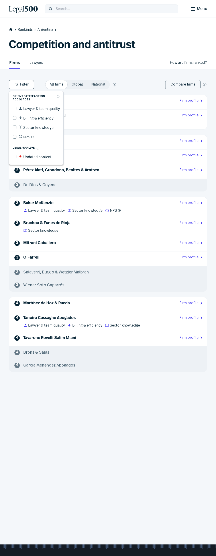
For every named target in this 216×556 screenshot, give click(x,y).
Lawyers (36, 62)
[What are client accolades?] (58, 96)
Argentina (47, 30)
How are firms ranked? (188, 62)
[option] (56, 84)
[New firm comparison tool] (204, 84)
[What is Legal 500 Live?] (37, 148)
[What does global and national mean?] (114, 84)
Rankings (27, 30)
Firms (14, 63)
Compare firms (183, 84)
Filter (21, 85)
